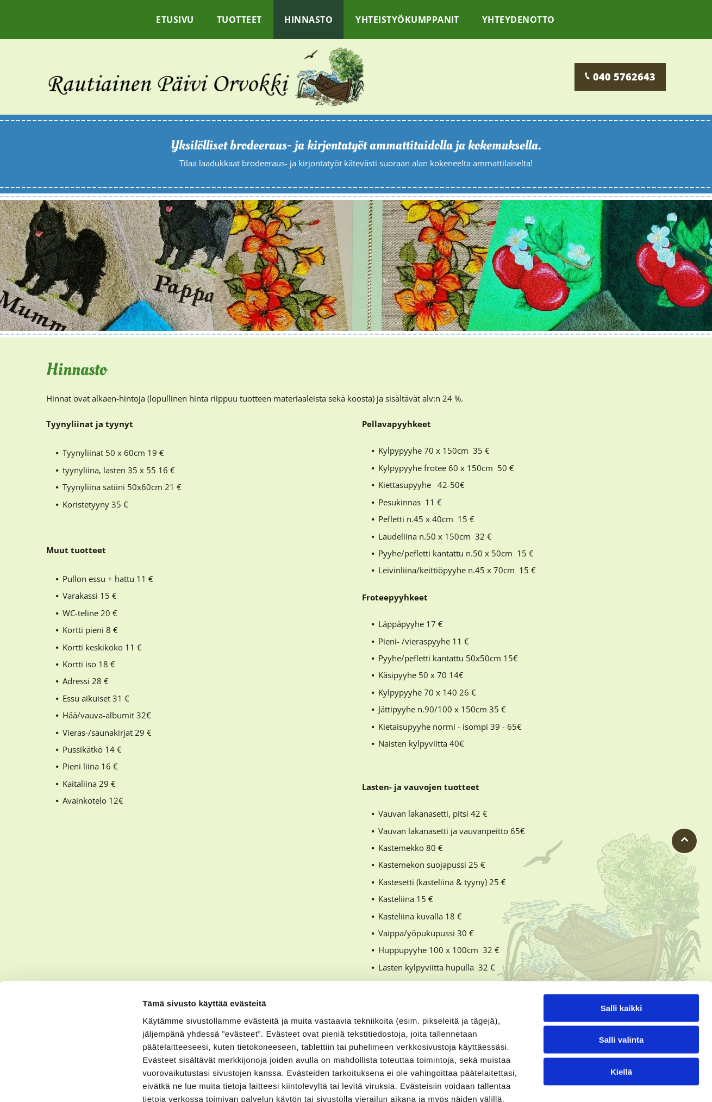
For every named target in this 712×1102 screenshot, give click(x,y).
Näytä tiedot (581, 1080)
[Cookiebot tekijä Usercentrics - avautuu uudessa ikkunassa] (70, 1081)
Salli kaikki (621, 945)
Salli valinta (621, 977)
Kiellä (621, 1009)
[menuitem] (175, 19)
